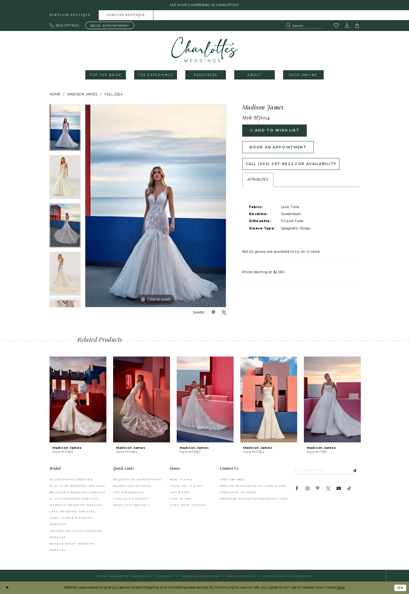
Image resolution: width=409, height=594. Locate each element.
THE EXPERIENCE (128, 492)
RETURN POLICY (242, 576)
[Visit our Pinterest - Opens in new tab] (317, 488)
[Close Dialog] (7, 588)
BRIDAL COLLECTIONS (132, 485)
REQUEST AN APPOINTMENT (137, 479)
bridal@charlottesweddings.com (254, 498)
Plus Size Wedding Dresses (77, 485)
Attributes (257, 180)
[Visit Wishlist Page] (336, 26)
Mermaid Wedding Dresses (76, 505)
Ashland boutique (126, 15)
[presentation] (78, 399)
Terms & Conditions (200, 576)
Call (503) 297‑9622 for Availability (291, 164)
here (341, 587)
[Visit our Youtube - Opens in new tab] (338, 488)
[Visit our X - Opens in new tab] (328, 488)
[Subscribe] (352, 470)
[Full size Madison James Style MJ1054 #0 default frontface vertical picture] (155, 206)
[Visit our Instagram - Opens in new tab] (307, 488)
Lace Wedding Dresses (72, 511)
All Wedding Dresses (71, 479)
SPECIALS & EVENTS (131, 498)
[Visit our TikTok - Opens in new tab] (349, 488)
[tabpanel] (65, 130)
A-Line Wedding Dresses (74, 498)
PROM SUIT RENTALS (131, 505)
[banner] (204, 49)
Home (55, 94)
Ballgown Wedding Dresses (78, 492)
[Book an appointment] (109, 25)
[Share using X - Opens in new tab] (224, 312)
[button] (347, 25)
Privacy (166, 576)
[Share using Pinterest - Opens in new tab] (213, 312)
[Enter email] (326, 470)
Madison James (82, 94)
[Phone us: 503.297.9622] (64, 25)
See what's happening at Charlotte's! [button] (204, 5)
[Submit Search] (289, 25)
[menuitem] (70, 15)
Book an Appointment (279, 147)
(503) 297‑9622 (232, 479)
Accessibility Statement (287, 576)
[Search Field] (304, 25)
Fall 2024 (113, 94)
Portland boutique (70, 15)
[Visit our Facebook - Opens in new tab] (297, 488)
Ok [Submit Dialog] (400, 588)
